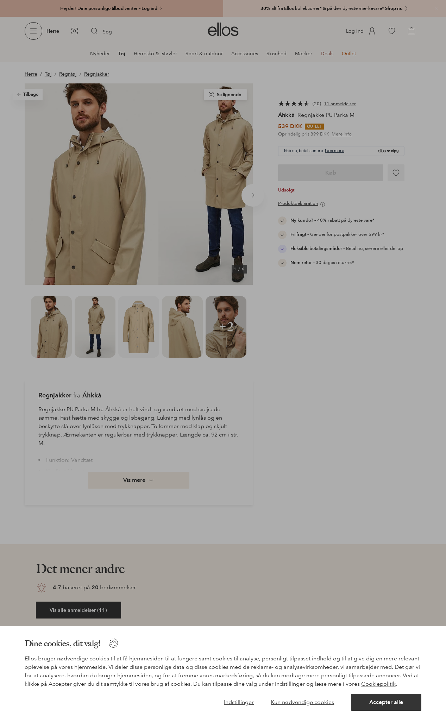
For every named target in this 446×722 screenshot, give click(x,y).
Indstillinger (239, 702)
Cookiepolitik (378, 683)
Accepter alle (386, 702)
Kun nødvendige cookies (302, 702)
